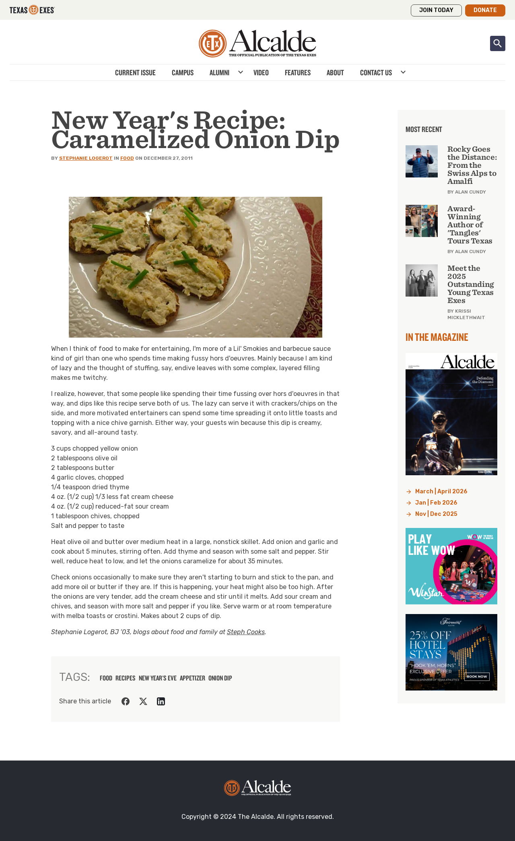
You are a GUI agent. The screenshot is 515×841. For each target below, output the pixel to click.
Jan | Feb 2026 (436, 502)
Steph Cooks (246, 632)
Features (298, 72)
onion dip (220, 678)
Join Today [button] (436, 10)
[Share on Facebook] (125, 701)
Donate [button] (485, 10)
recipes (125, 678)
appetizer (192, 678)
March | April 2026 (441, 491)
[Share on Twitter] (143, 701)
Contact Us (376, 72)
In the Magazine (437, 336)
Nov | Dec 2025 (436, 514)
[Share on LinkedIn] (161, 701)
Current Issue (135, 72)
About (335, 72)
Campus (183, 72)
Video (261, 72)
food (106, 678)
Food (127, 158)
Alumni (219, 72)
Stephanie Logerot (86, 158)
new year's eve (158, 678)
